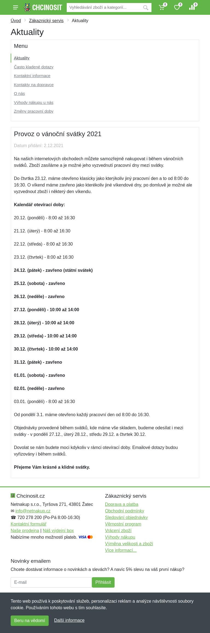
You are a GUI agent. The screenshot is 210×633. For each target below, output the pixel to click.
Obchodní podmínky (124, 511)
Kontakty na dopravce (34, 84)
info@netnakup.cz (32, 511)
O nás (19, 93)
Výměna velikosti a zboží (129, 543)
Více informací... (121, 550)
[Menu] (16, 7)
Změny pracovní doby (33, 111)
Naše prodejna (25, 530)
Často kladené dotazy (33, 67)
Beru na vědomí (29, 620)
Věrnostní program (123, 524)
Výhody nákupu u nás (33, 102)
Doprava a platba (121, 504)
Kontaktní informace (32, 75)
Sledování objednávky (126, 517)
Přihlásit (103, 582)
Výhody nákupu (120, 537)
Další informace (69, 620)
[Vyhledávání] (103, 7)
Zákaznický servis (46, 20)
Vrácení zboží (118, 530)
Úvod (16, 20)
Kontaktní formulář (28, 524)
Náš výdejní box (58, 530)
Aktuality (22, 58)
